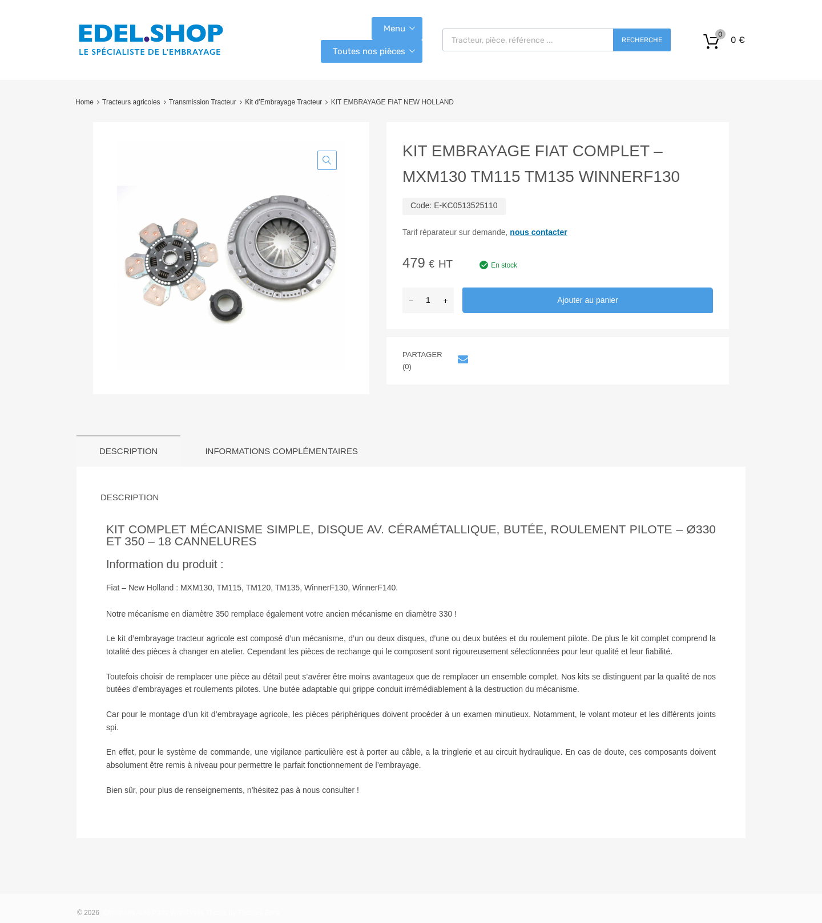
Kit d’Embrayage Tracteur (283, 102)
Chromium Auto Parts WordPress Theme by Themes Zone (191, 913)
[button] (327, 160)
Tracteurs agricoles (131, 102)
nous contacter (538, 232)
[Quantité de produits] (428, 300)
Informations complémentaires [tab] (281, 451)
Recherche (642, 40)
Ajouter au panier (587, 300)
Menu (394, 28)
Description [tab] (128, 451)
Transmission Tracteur (202, 102)
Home (84, 102)
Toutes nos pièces (369, 51)
